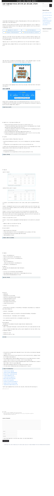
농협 (8, 412)
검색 (43, 3)
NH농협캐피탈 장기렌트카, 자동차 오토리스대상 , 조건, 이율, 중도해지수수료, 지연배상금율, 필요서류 (47, 21)
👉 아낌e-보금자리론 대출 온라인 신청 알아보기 (31, 32)
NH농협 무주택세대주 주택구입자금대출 (10, 383)
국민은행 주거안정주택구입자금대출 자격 (10, 381)
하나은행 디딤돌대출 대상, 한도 (8, 375)
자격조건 (14, 412)
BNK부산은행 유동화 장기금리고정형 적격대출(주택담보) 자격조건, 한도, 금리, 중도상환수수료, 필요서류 (18, 413)
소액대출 (5, 411)
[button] (37, 1)
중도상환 (20, 412)
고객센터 (5, 412)
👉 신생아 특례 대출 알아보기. (31, 30)
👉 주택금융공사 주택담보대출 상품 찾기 (12, 32)
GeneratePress (48, 444)
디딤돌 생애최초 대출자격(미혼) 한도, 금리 (10, 384)
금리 (7, 412)
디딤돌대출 (11, 412)
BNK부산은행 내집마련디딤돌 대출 (9, 378)
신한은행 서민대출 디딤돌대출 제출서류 (10, 372)
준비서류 (17, 412)
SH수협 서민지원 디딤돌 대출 (8, 380)
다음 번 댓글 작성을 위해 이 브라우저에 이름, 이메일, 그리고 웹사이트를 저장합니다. (18, 438)
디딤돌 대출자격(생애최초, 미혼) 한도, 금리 (10, 414)
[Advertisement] (21, 14)
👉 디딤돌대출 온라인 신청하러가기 (12, 30)
